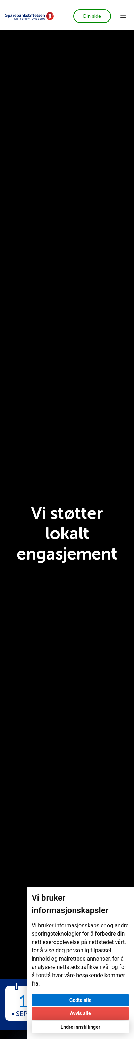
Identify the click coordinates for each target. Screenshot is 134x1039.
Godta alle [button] (80, 1000)
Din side (92, 16)
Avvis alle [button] (80, 1013)
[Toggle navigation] (123, 16)
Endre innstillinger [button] (80, 1027)
